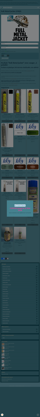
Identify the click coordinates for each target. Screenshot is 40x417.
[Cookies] (2, 415)
